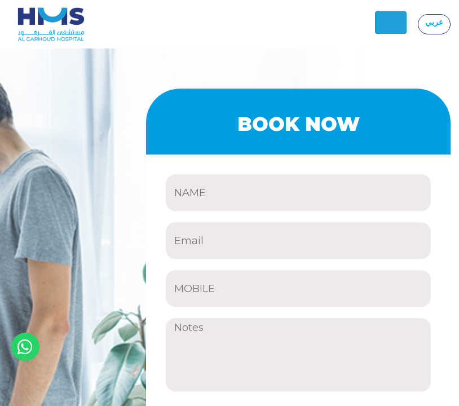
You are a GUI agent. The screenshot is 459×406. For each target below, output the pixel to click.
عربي (434, 22)
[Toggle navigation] (391, 22)
